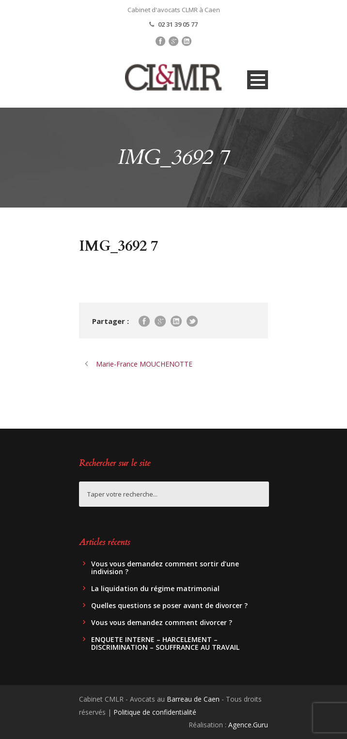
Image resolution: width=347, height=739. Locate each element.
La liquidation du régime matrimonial (155, 588)
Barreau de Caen (193, 699)
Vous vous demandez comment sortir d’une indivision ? (165, 567)
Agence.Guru (248, 724)
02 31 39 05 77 (178, 24)
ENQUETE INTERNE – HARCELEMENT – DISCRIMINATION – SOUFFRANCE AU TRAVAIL (165, 643)
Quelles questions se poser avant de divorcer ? (169, 605)
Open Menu (257, 79)
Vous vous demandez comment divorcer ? (161, 622)
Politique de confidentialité (154, 712)
